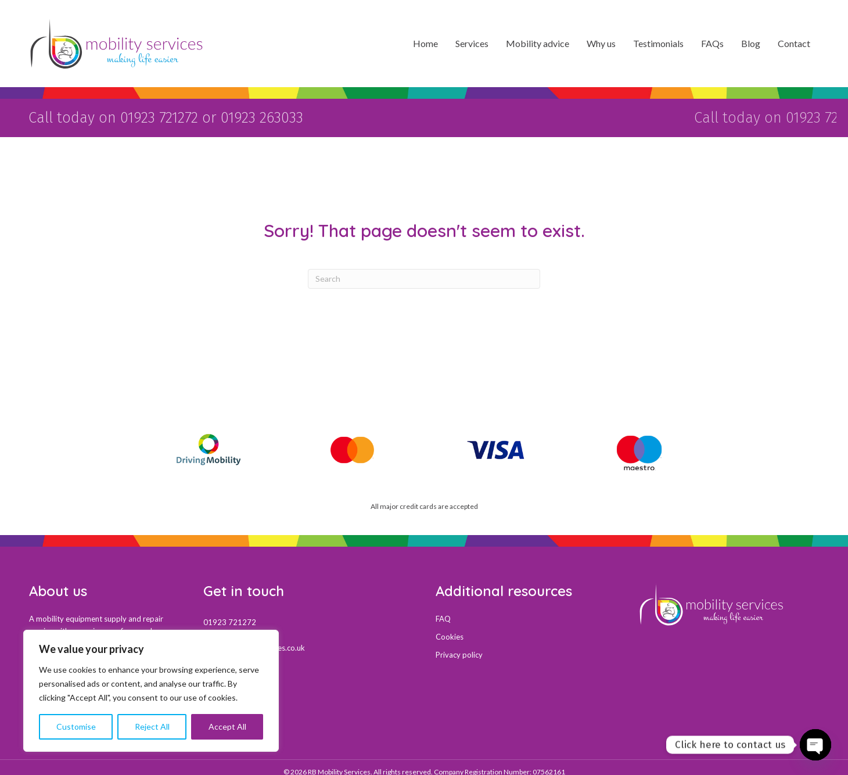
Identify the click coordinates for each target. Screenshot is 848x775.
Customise (76, 726)
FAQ (443, 613)
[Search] (424, 273)
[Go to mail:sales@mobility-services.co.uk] (307, 641)
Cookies (449, 631)
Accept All (227, 726)
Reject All (152, 726)
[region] (151, 691)
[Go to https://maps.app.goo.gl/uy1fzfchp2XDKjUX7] (307, 688)
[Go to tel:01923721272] (307, 615)
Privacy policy (459, 649)
